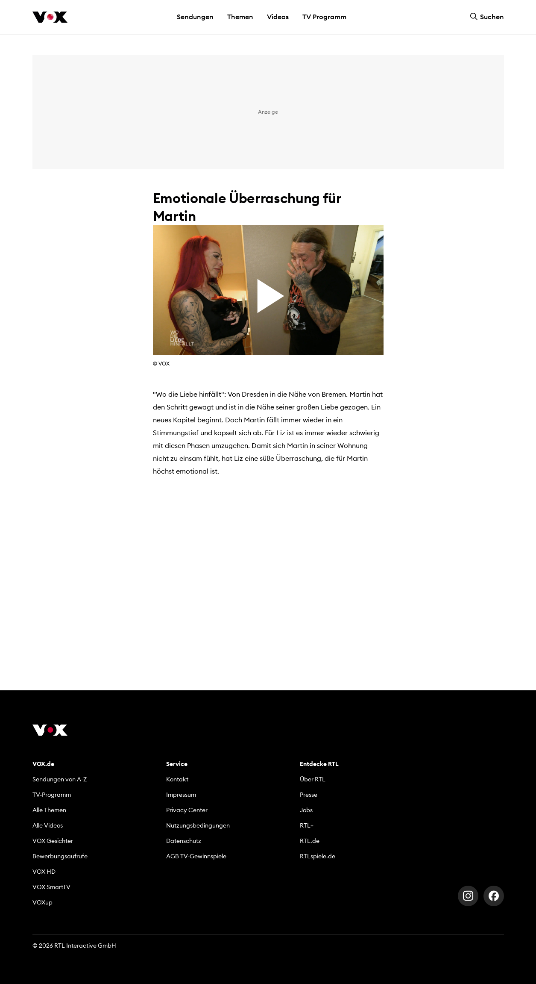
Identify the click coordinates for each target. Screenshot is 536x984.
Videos (278, 16)
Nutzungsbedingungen (198, 825)
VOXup (42, 902)
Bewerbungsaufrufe (60, 856)
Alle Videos (47, 825)
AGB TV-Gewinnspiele (196, 856)
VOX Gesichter (52, 841)
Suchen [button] (487, 16)
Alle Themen (49, 810)
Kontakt (177, 779)
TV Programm (324, 16)
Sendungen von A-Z (59, 779)
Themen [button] (240, 16)
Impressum (181, 794)
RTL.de (309, 841)
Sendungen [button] (195, 16)
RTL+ (306, 825)
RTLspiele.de (317, 856)
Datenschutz (183, 841)
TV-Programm (51, 794)
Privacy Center (187, 810)
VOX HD (44, 871)
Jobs (306, 810)
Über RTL (312, 779)
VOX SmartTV (51, 887)
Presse (308, 794)
